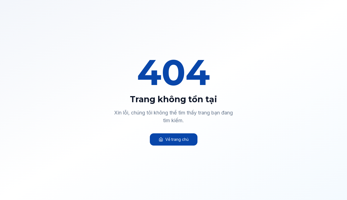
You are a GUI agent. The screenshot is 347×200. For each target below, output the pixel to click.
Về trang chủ (174, 139)
